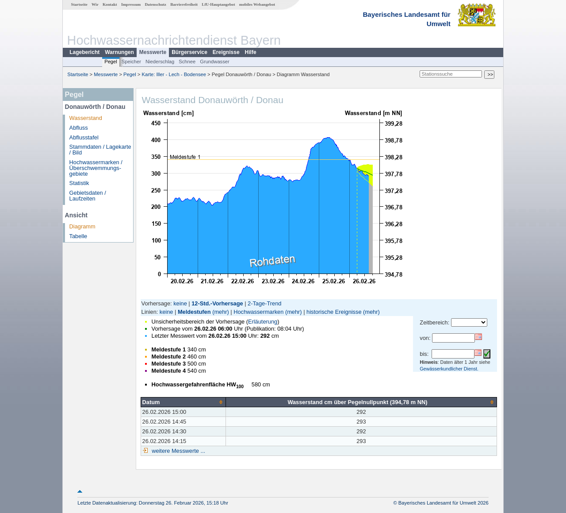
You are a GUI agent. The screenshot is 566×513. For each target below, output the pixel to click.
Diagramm (82, 226)
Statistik (79, 183)
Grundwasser (214, 61)
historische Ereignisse (333, 312)
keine (180, 303)
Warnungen (119, 52)
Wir (95, 4)
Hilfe (250, 52)
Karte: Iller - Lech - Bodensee (174, 74)
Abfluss (78, 127)
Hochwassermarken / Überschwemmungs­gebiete (95, 168)
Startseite (79, 4)
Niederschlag (159, 61)
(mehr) (220, 312)
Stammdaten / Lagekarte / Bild (100, 149)
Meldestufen (194, 312)
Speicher (131, 61)
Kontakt (110, 4)
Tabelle (78, 236)
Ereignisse (226, 52)
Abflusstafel (84, 137)
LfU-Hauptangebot (218, 4)
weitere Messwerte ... (177, 450)
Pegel (110, 61)
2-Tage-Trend (264, 303)
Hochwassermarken (258, 312)
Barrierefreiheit (184, 4)
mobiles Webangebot (257, 4)
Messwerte (152, 52)
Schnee (187, 61)
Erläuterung (262, 321)
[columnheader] (183, 402)
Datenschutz (155, 4)
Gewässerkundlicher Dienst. (449, 368)
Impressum (131, 4)
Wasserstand (85, 118)
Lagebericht (84, 52)
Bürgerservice (189, 52)
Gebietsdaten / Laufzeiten (87, 195)
